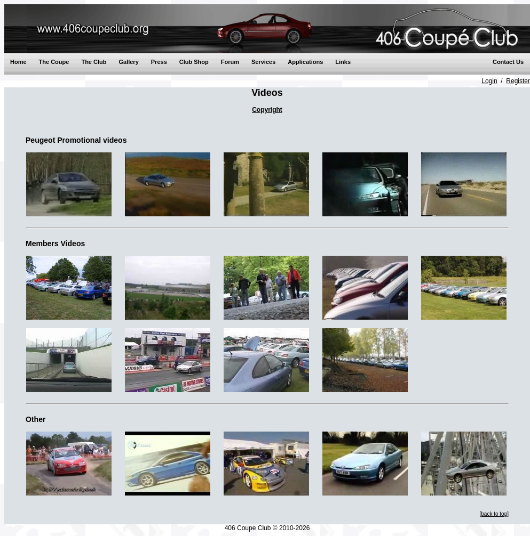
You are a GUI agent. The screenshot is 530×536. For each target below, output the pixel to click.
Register (518, 81)
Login (489, 81)
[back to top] (494, 514)
